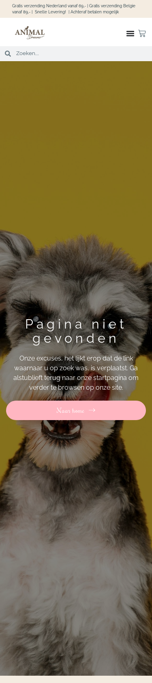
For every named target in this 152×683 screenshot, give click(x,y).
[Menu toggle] (130, 33)
